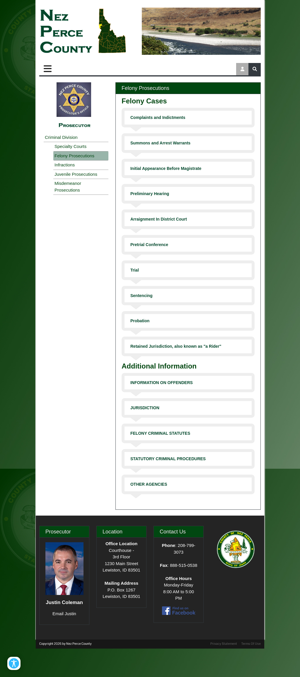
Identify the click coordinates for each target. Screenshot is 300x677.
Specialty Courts (70, 146)
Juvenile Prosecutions (75, 174)
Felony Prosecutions (74, 155)
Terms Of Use (251, 644)
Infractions (64, 164)
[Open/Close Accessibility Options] (14, 663)
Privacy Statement (223, 644)
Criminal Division (61, 137)
